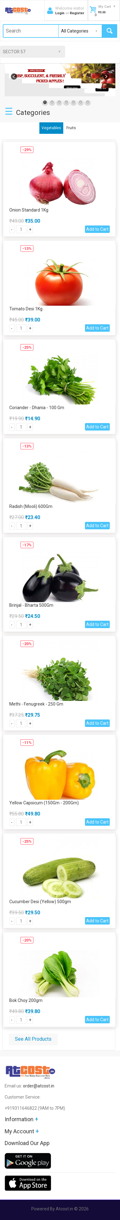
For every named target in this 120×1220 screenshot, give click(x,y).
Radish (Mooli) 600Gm (30, 506)
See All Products (33, 1039)
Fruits (71, 128)
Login (59, 13)
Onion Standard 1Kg (28, 210)
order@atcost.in (38, 1085)
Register (77, 13)
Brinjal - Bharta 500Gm (31, 605)
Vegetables (51, 128)
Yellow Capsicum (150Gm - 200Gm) (44, 802)
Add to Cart (97, 229)
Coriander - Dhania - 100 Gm (36, 407)
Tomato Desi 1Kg (25, 308)
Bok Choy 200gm (25, 1000)
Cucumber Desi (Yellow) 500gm (40, 901)
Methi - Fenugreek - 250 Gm (36, 704)
